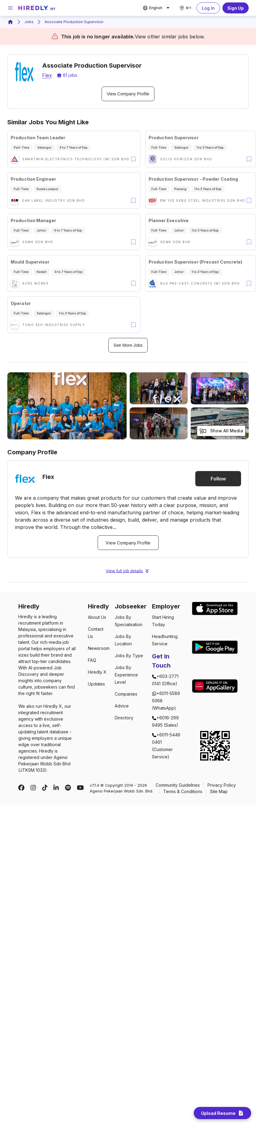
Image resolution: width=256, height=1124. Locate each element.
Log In (208, 8)
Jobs (29, 22)
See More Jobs (128, 345)
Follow (218, 478)
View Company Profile (128, 94)
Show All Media (221, 431)
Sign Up (235, 7)
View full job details (128, 571)
